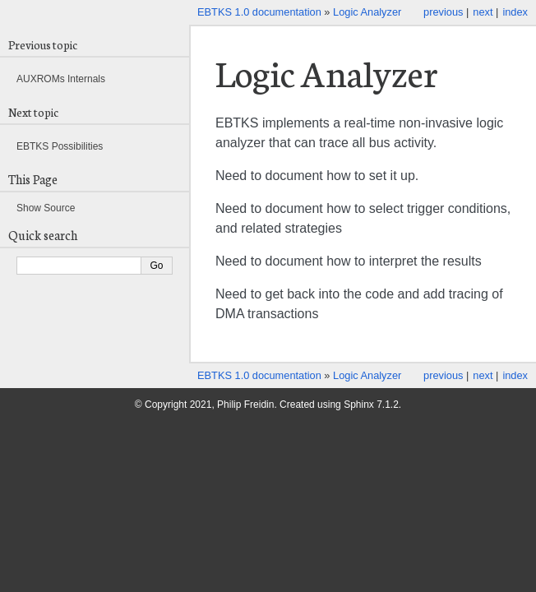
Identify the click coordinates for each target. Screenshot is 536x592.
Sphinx (359, 404)
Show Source (45, 208)
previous (443, 12)
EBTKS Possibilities (59, 146)
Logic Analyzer (367, 12)
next (482, 12)
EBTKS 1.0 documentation (259, 12)
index (515, 12)
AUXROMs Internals (60, 79)
